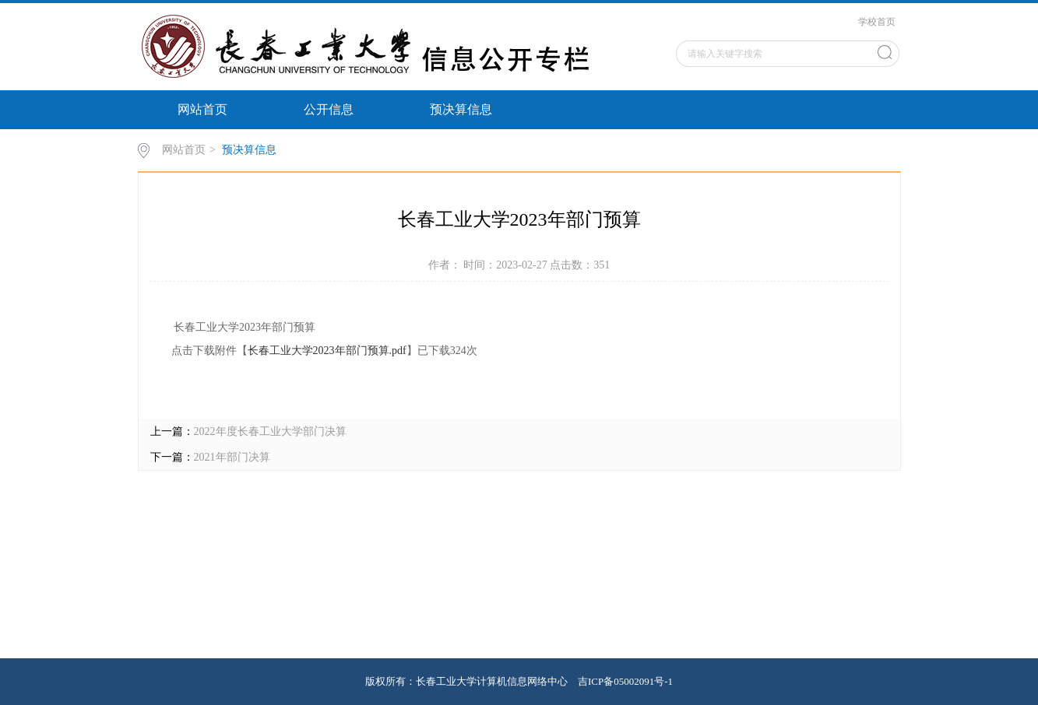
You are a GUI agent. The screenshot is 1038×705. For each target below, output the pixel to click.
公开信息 (329, 109)
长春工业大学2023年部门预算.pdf (327, 350)
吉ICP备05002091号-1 (625, 681)
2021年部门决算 (232, 457)
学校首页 (876, 21)
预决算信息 (461, 109)
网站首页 (202, 109)
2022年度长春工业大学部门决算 (270, 431)
